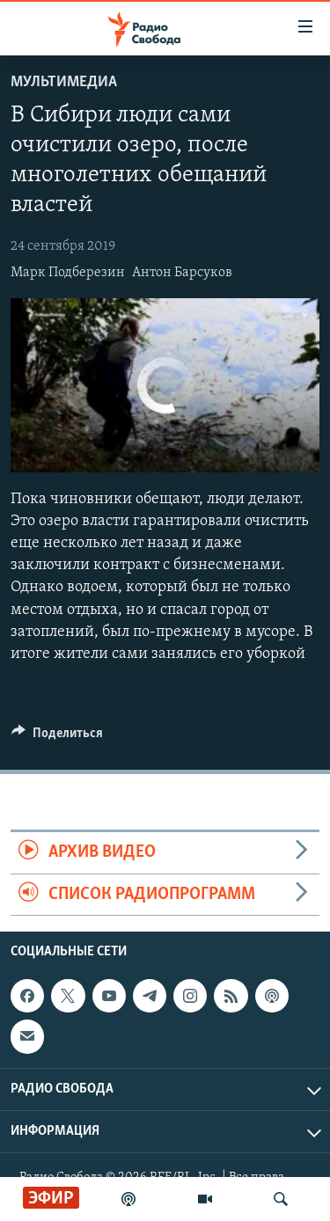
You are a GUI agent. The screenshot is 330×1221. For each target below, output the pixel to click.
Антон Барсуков (182, 273)
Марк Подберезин (68, 273)
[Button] (57, 737)
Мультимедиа (64, 82)
